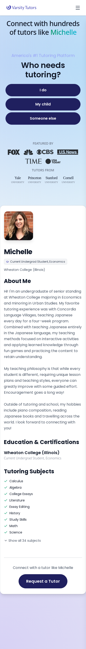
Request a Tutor (43, 581)
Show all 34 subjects (22, 540)
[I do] (43, 90)
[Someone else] (43, 118)
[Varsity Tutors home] (21, 7)
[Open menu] (77, 7)
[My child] (43, 104)
